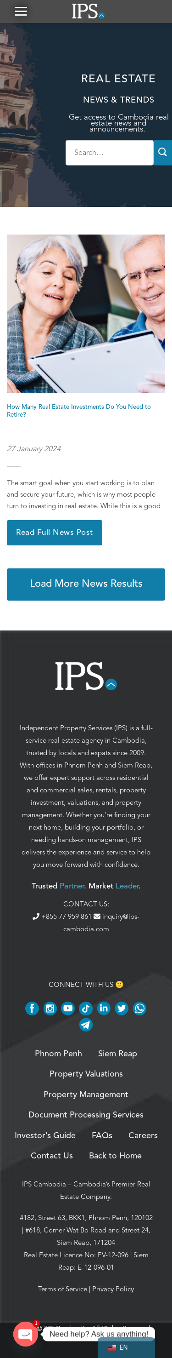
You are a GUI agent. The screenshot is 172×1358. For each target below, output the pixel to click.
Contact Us (52, 1156)
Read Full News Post (54, 533)
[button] (20, 11)
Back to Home (115, 1156)
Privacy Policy (113, 1289)
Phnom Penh (83, 765)
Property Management (86, 1095)
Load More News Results (86, 584)
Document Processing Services (86, 1115)
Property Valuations (86, 1074)
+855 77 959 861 (63, 916)
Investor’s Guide (45, 1136)
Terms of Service (62, 1289)
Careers (143, 1136)
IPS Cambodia (44, 1184)
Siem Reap (134, 765)
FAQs (102, 1136)
